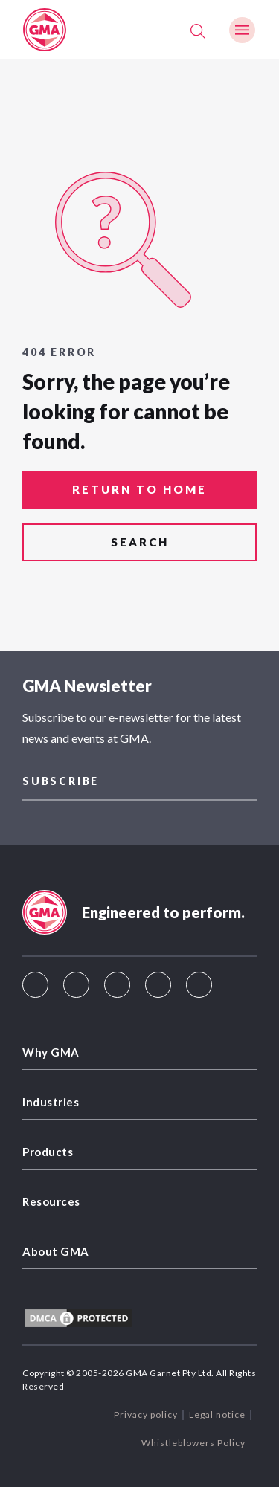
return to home (139, 489)
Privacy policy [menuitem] (146, 1414)
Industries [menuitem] (50, 1102)
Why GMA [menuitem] (51, 1052)
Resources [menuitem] (51, 1201)
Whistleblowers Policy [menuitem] (193, 1442)
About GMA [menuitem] (55, 1251)
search (140, 542)
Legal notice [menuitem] (217, 1414)
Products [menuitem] (47, 1151)
